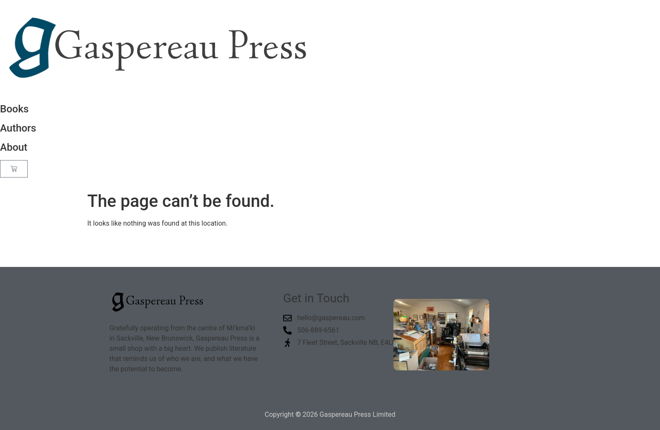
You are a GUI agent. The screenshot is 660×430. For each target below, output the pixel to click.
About (13, 147)
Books (14, 109)
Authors (18, 128)
